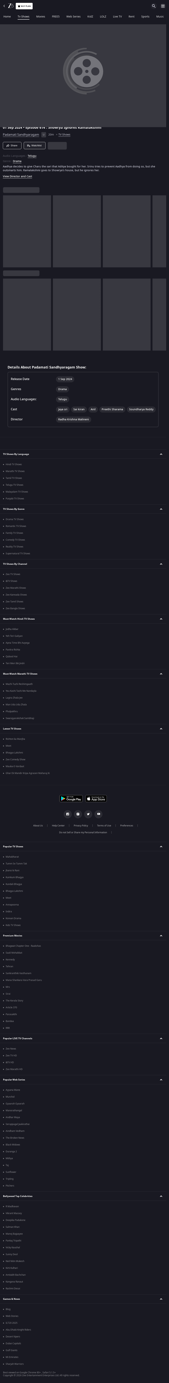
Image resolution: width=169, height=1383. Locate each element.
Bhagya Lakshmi (14, 752)
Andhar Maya (13, 1117)
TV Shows (64, 135)
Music (160, 16)
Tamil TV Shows (14, 478)
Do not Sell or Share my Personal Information (83, 832)
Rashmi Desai (13, 1288)
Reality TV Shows (14, 546)
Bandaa (10, 1021)
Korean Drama (13, 918)
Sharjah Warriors (15, 1364)
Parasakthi (11, 1014)
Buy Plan (24, 6)
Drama (17, 161)
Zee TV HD (11, 1055)
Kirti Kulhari (12, 1268)
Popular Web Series (14, 1080)
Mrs (8, 987)
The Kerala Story (14, 1000)
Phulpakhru (12, 711)
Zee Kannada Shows (16, 594)
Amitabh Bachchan (16, 1275)
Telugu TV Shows (14, 485)
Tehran (9, 966)
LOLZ (103, 16)
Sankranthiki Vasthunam (18, 973)
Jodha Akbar (12, 629)
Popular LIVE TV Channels (17, 1038)
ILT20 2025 (11, 1323)
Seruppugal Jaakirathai (18, 1124)
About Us (38, 825)
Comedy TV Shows (15, 540)
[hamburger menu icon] (163, 6)
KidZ (90, 16)
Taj (7, 1165)
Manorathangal (14, 1110)
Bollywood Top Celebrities (17, 1196)
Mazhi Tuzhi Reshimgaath (19, 684)
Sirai (8, 994)
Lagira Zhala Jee (14, 697)
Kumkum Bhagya (15, 877)
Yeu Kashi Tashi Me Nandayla (21, 691)
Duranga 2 (11, 1151)
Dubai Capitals (13, 1343)
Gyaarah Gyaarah (15, 1103)
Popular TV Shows (13, 846)
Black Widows (13, 1144)
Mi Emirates (12, 1357)
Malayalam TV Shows (17, 491)
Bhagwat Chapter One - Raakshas (23, 946)
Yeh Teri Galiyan (14, 636)
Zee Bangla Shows (15, 608)
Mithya (9, 1158)
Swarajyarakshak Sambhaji (20, 718)
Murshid (10, 1097)
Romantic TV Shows (16, 526)
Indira (9, 911)
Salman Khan (13, 1227)
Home (7, 16)
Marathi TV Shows (15, 471)
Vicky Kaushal (13, 1247)
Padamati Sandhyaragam (21, 134)
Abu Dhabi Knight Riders (18, 1330)
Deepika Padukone (15, 1220)
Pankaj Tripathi (13, 1240)
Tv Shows (23, 16)
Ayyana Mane (13, 1090)
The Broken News (15, 1138)
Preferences (126, 825)
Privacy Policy (81, 825)
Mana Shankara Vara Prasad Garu (24, 980)
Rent (131, 16)
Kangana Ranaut (14, 1281)
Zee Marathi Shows (16, 588)
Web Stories (12, 1316)
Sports (145, 16)
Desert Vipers (13, 1336)
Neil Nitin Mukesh (15, 1261)
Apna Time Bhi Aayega (18, 643)
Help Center (58, 825)
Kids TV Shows (13, 925)
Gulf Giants (11, 1350)
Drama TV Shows (15, 519)
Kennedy (10, 959)
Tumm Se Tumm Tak (16, 863)
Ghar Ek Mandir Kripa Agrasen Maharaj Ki (28, 773)
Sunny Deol (12, 1254)
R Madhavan (12, 1206)
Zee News (11, 1048)
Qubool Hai (11, 656)
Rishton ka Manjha (15, 739)
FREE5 (56, 16)
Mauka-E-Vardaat (15, 766)
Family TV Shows (14, 533)
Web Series (73, 16)
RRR (8, 1028)
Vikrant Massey (14, 1213)
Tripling (9, 1179)
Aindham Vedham (15, 1131)
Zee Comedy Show (15, 759)
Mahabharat (12, 857)
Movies (40, 16)
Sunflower (11, 1172)
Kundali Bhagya (14, 884)
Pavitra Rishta (13, 649)
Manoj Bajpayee (14, 1234)
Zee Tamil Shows (14, 601)
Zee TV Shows (13, 574)
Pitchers (10, 1185)
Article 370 (11, 1007)
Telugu (32, 156)
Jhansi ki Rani (12, 870)
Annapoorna (12, 904)
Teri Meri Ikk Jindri (15, 663)
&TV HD (10, 1062)
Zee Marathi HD (14, 1069)
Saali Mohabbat (14, 952)
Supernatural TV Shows (18, 553)
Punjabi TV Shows (15, 498)
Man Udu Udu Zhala (16, 704)
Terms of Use (104, 825)
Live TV (117, 16)
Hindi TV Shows (14, 464)
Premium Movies (12, 936)
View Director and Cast (17, 176)
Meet (8, 746)
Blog (8, 1309)
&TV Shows (11, 581)
